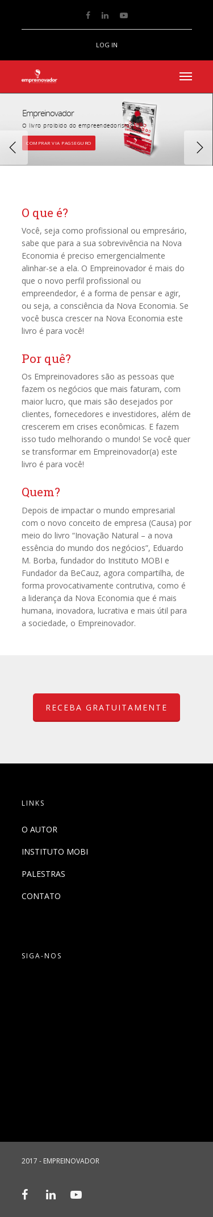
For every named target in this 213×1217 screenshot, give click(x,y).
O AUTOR (39, 829)
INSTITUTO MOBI (55, 851)
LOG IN (107, 44)
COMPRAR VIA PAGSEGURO (58, 142)
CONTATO (41, 896)
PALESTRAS (43, 873)
